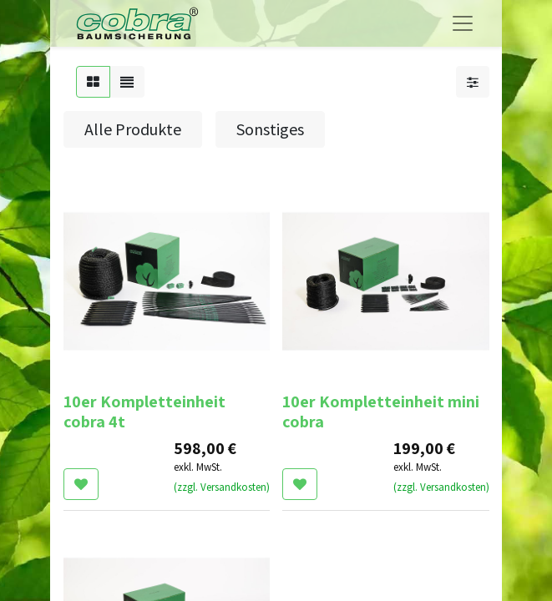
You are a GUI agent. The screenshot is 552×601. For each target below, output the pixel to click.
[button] (81, 484)
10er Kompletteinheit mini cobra (380, 411)
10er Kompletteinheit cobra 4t (144, 411)
